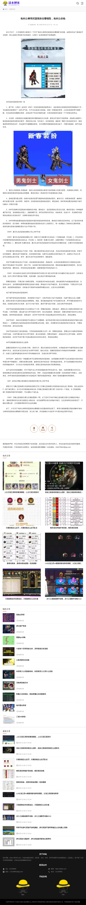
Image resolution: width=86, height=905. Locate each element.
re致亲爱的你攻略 (22, 660)
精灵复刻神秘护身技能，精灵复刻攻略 (64, 528)
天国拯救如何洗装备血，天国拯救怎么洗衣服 (21, 599)
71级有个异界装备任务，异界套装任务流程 (32, 649)
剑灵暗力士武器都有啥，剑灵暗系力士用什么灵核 (34, 671)
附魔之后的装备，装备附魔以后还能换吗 (31, 694)
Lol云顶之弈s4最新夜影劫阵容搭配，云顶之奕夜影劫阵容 (37, 793)
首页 (6, 9)
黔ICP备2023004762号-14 (54, 902)
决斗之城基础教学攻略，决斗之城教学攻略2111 (64, 599)
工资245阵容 (21, 717)
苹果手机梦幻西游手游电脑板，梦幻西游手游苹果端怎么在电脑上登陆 (41, 827)
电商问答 (12, 9)
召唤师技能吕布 (22, 683)
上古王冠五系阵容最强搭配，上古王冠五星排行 (21, 492)
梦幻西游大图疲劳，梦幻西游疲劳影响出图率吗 (33, 839)
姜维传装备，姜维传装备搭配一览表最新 (22, 563)
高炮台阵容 (20, 615)
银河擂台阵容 (21, 705)
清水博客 (11, 3)
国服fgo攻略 (20, 637)
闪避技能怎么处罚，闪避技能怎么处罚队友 (21, 528)
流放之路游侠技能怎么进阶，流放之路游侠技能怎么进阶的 (37, 748)
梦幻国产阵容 (21, 626)
